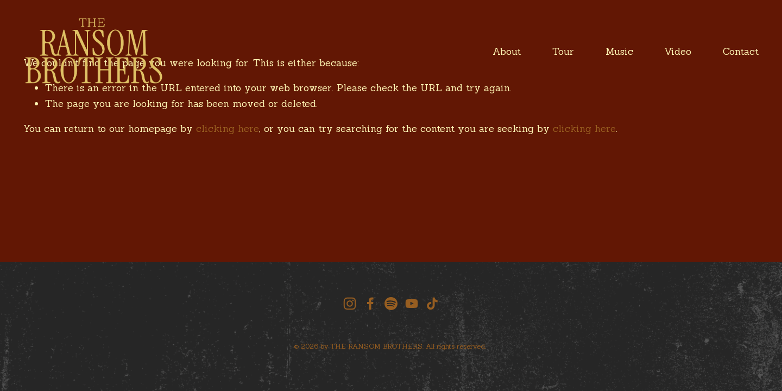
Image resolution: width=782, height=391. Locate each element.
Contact (741, 51)
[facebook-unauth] (370, 303)
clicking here (227, 128)
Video (677, 51)
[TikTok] (432, 303)
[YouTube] (411, 303)
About (507, 51)
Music (619, 51)
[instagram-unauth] (349, 303)
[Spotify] (391, 303)
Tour (563, 51)
